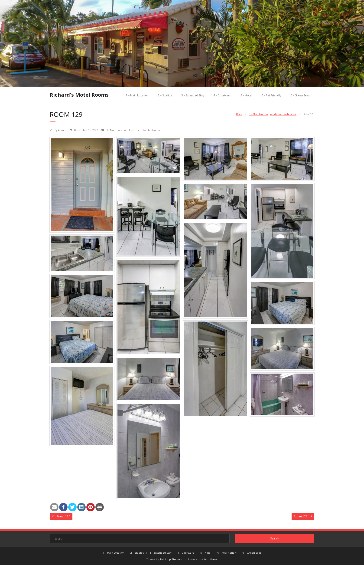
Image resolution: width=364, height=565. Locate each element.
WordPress (210, 559)
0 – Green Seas (300, 95)
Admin (62, 130)
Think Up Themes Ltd (173, 559)
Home (239, 114)
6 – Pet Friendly (271, 95)
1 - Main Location (258, 114)
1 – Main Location (137, 95)
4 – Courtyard (222, 95)
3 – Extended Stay (192, 95)
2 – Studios (165, 95)
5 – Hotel (246, 95)
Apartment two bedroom (283, 114)
